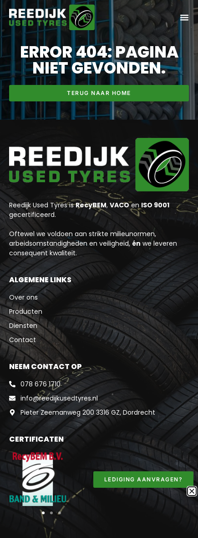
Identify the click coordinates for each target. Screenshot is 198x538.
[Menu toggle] (184, 17)
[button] (43, 513)
